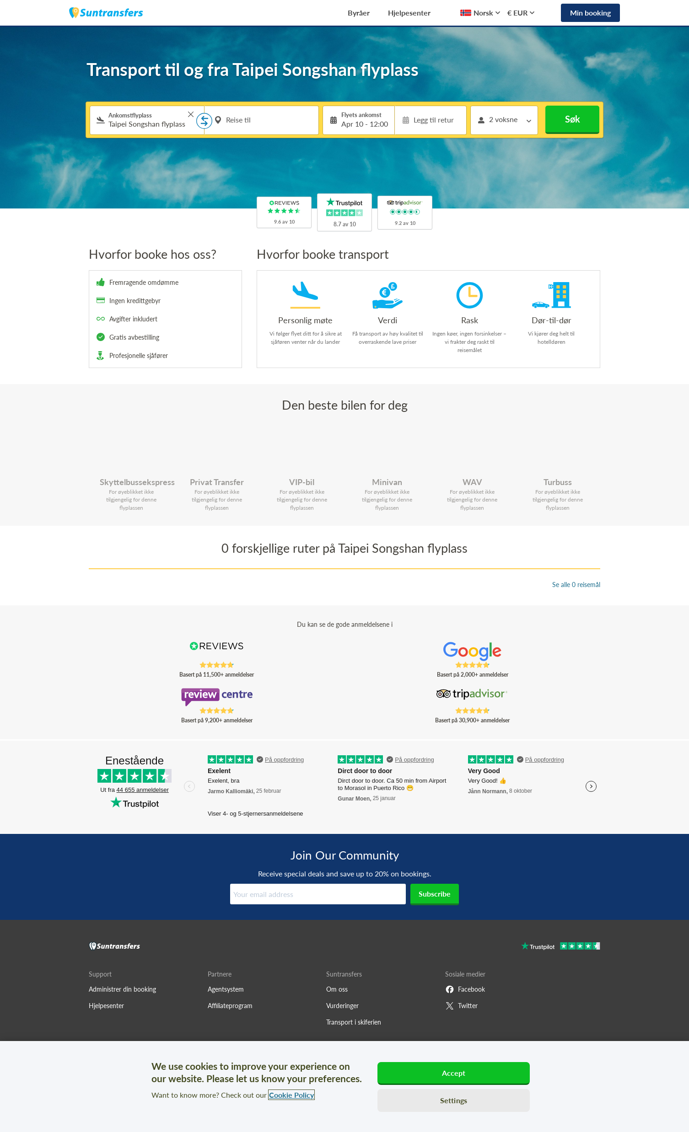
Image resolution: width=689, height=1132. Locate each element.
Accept (454, 1072)
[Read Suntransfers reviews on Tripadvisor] (472, 697)
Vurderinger (342, 1005)
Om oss (337, 989)
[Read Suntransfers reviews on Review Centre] (216, 697)
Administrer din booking (122, 989)
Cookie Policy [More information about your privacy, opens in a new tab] (291, 1094)
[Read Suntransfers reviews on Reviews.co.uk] (216, 651)
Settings (453, 1100)
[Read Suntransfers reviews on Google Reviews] (472, 651)
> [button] (191, 114)
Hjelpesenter (409, 12)
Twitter (461, 1005)
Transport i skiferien (353, 1022)
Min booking (590, 12)
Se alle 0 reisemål (576, 584)
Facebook (465, 989)
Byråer (359, 12)
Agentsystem (226, 989)
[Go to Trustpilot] (560, 947)
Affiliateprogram (230, 1005)
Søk (572, 118)
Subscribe (435, 893)
